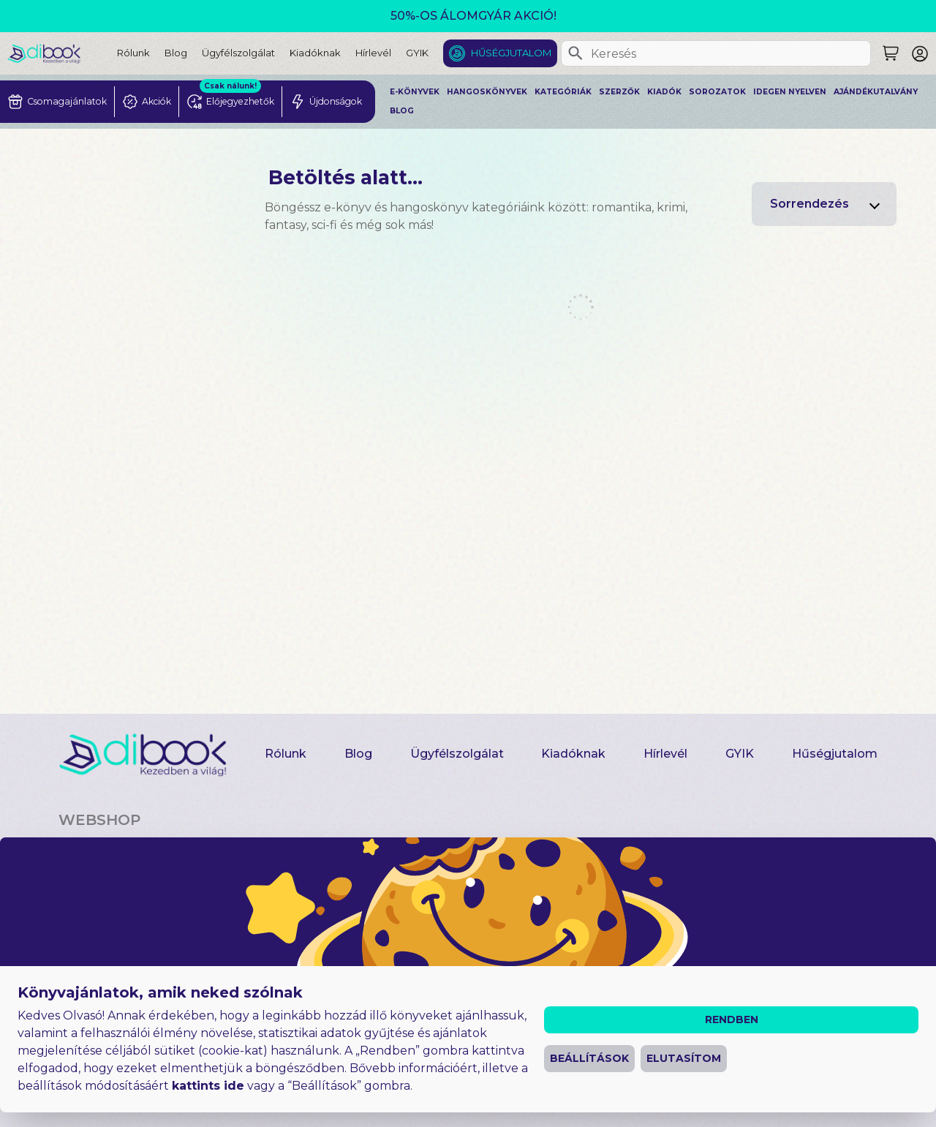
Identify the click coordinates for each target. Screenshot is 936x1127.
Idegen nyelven (789, 92)
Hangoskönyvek (487, 92)
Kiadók (664, 92)
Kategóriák (563, 92)
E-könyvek (414, 92)
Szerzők (619, 92)
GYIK (417, 53)
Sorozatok (717, 92)
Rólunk (133, 53)
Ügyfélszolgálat (238, 53)
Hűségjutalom (511, 53)
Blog (176, 53)
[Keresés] (575, 53)
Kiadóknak (315, 53)
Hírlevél (373, 53)
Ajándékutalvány (876, 92)
